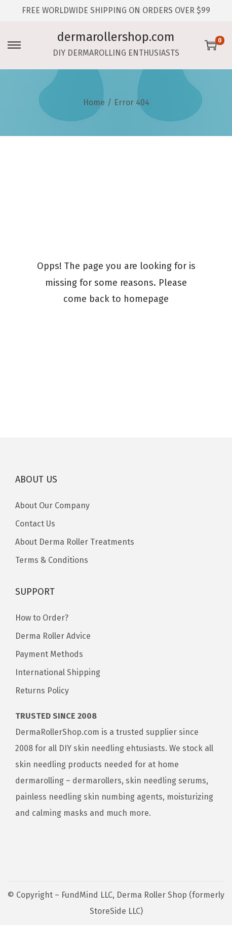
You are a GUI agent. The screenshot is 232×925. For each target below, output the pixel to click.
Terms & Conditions (51, 560)
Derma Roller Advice (53, 636)
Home (94, 102)
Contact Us (35, 523)
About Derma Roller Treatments (74, 542)
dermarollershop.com (116, 37)
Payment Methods (49, 654)
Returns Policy (42, 690)
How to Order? (41, 618)
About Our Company (52, 505)
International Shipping (57, 672)
